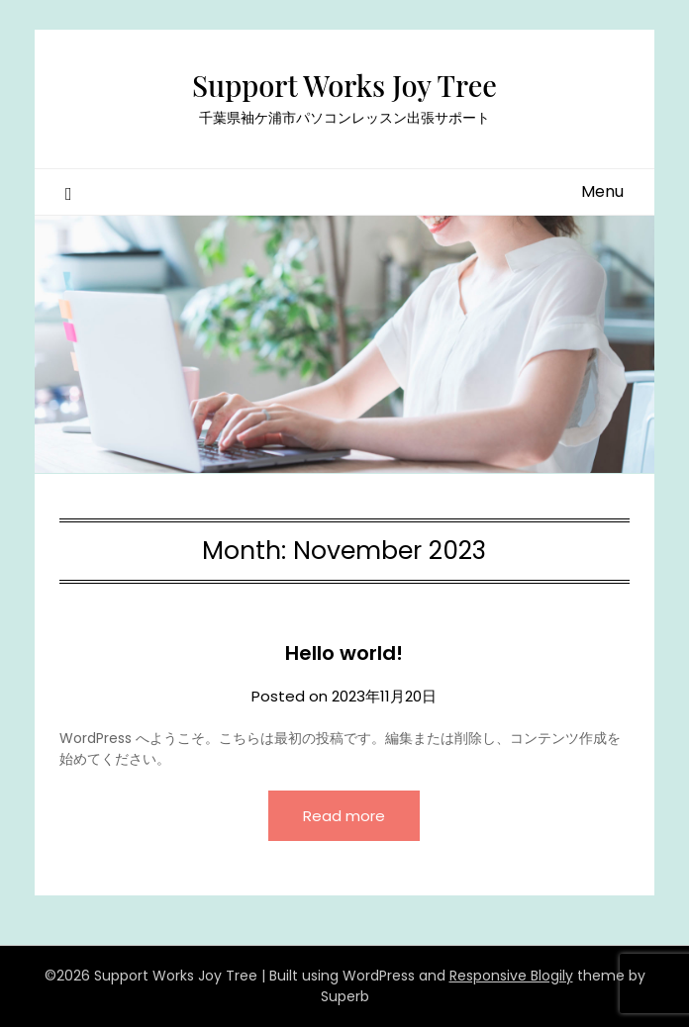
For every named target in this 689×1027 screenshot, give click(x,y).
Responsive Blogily (511, 975)
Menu (602, 191)
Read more (344, 815)
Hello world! (344, 653)
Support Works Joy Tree (344, 85)
